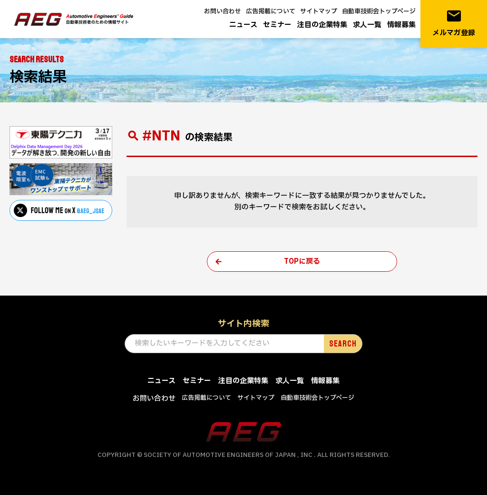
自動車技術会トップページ (379, 11)
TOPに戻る (302, 261)
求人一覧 (367, 25)
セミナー (277, 25)
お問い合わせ (222, 11)
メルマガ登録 (453, 23)
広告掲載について (270, 11)
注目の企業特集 (322, 25)
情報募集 (401, 25)
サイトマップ (318, 11)
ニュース (243, 25)
